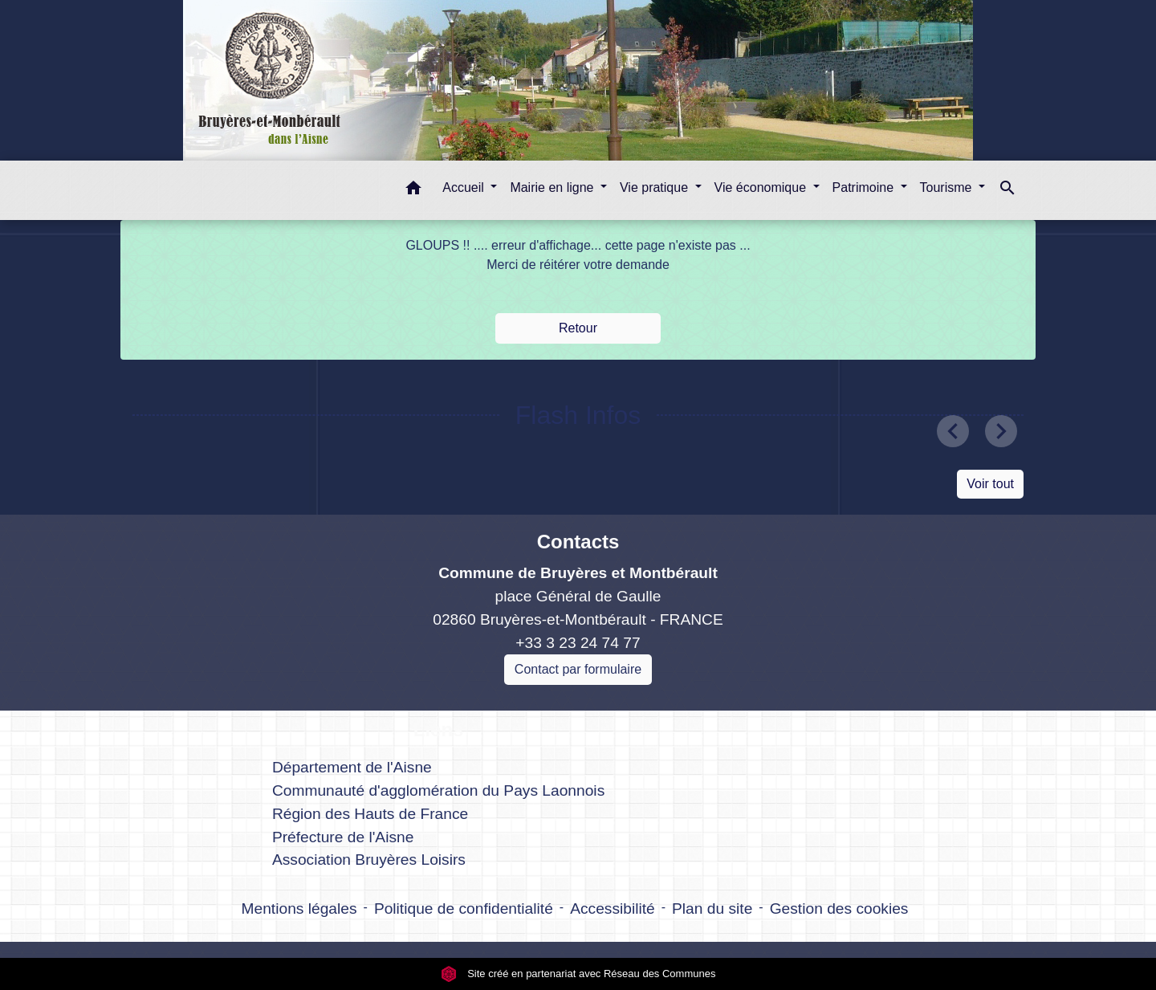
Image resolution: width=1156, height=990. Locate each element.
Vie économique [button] (762, 187)
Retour (578, 328)
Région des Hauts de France (370, 813)
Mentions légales (299, 908)
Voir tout (990, 484)
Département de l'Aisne (352, 767)
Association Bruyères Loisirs (369, 859)
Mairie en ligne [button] (553, 187)
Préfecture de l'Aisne (342, 837)
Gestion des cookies (839, 908)
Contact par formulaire (578, 669)
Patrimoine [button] (865, 187)
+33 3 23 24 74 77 (577, 642)
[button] (413, 191)
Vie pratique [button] (656, 187)
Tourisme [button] (947, 187)
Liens (438, 729)
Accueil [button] (464, 187)
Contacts (578, 541)
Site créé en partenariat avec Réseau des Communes (578, 974)
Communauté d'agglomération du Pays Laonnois (438, 790)
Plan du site (712, 908)
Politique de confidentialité (463, 908)
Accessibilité (612, 908)
